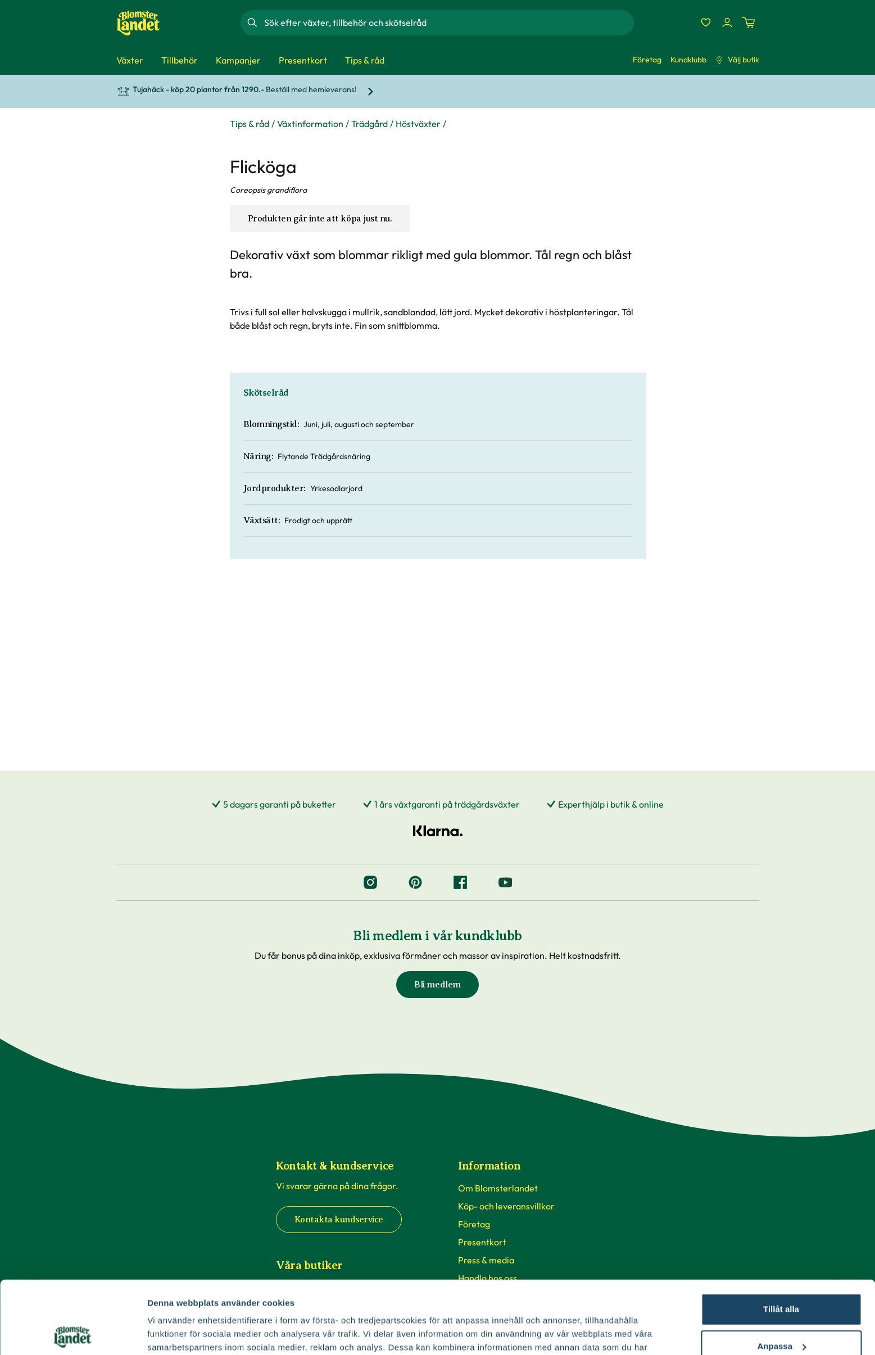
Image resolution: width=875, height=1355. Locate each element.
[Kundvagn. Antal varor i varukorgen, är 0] (748, 22)
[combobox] (448, 22)
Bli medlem (437, 985)
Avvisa (781, 1310)
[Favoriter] (706, 22)
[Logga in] (727, 22)
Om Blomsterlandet (498, 1188)
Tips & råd (249, 123)
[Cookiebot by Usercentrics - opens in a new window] (73, 1333)
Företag (647, 60)
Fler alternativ (175, 1333)
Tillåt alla (781, 1236)
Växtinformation (310, 123)
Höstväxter (418, 123)
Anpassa (781, 1273)
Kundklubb (688, 60)
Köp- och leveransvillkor (506, 1206)
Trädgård (369, 123)
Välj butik (737, 60)
